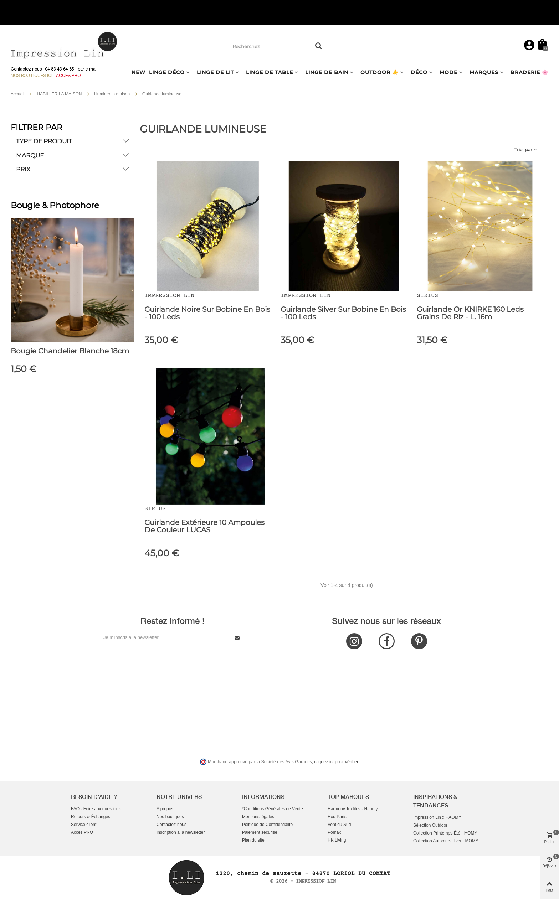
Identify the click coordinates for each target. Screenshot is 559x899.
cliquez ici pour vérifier (336, 761)
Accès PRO (82, 832)
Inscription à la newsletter (181, 832)
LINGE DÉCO (167, 72)
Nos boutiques (170, 816)
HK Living (337, 840)
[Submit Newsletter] (237, 637)
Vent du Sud (339, 824)
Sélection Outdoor (430, 825)
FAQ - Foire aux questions (95, 808)
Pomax (334, 832)
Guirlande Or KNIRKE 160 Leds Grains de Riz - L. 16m (470, 313)
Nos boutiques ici (31, 75)
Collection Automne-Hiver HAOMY (445, 840)
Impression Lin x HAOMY (437, 817)
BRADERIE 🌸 (529, 72)
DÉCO (419, 72)
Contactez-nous (171, 824)
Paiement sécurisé (259, 832)
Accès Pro (68, 75)
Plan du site (253, 840)
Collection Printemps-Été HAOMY (445, 833)
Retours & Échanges (90, 816)
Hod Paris (337, 816)
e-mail (91, 69)
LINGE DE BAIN (326, 72)
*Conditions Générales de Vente (272, 808)
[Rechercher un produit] (319, 46)
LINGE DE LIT (215, 72)
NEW (138, 72)
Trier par (526, 149)
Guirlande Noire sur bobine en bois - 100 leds (207, 313)
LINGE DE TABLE (269, 72)
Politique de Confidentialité (267, 824)
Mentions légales (258, 816)
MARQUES (484, 72)
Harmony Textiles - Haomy (353, 808)
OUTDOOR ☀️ (379, 72)
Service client (83, 824)
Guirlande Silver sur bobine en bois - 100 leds (343, 313)
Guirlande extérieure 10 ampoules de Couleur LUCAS (204, 526)
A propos (165, 808)
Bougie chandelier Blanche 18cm (70, 351)
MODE (448, 72)
